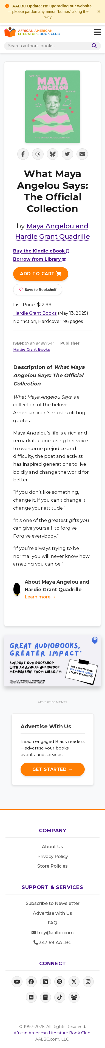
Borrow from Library (39, 259)
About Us (52, 846)
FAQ (52, 922)
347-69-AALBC (52, 942)
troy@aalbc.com (53, 932)
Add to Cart (40, 273)
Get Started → (52, 769)
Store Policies (52, 866)
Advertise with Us (52, 913)
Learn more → (40, 597)
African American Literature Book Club (52, 1032)
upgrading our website (70, 6)
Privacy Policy (52, 856)
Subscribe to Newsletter (53, 903)
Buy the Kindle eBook (41, 251)
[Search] (93, 46)
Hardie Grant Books (35, 313)
